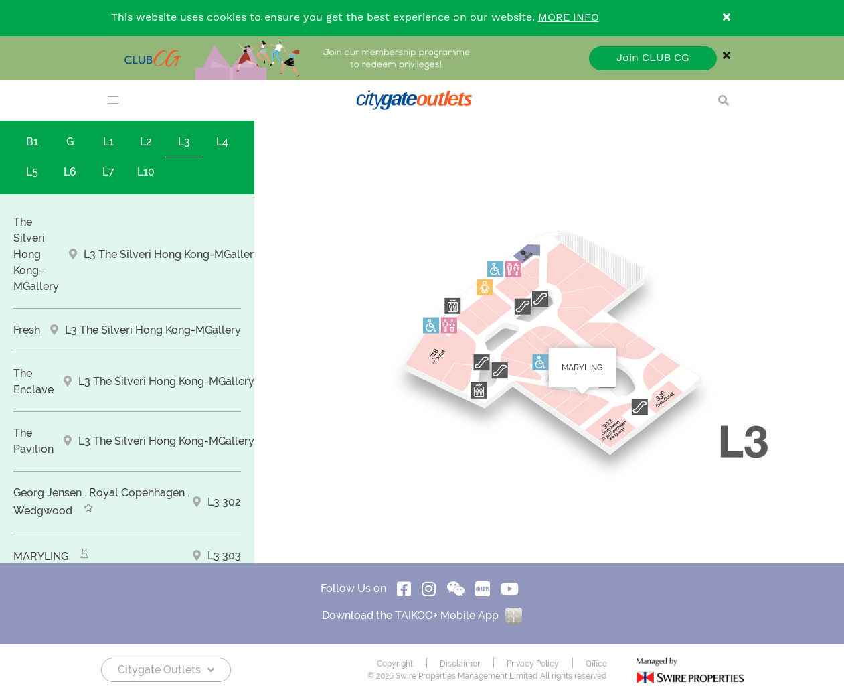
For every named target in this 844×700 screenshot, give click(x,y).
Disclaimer (460, 664)
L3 (184, 141)
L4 (222, 141)
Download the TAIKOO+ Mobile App (422, 615)
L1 (108, 141)
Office (596, 664)
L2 (146, 141)
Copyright (395, 664)
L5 (32, 171)
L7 (108, 171)
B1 (32, 141)
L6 (70, 171)
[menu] (113, 100)
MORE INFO (568, 18)
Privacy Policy (533, 664)
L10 (146, 171)
